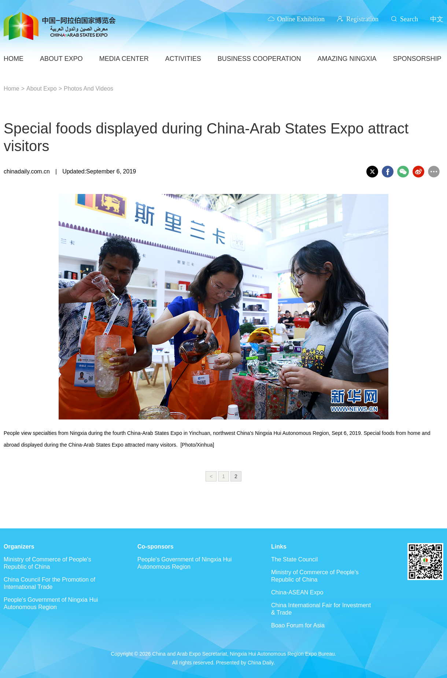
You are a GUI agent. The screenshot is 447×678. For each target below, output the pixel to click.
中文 (436, 18)
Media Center (124, 58)
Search (409, 18)
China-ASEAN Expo (297, 592)
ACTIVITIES (183, 58)
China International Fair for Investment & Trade (321, 609)
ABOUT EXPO (61, 58)
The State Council (294, 559)
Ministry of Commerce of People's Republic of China (47, 563)
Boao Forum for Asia (298, 625)
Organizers (19, 546)
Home (11, 88)
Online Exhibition (301, 18)
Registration (362, 18)
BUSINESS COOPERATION (259, 58)
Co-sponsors (155, 546)
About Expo (41, 88)
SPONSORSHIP (417, 58)
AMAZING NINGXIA (346, 58)
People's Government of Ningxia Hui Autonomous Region (51, 603)
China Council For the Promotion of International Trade (49, 583)
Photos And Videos (88, 88)
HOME (13, 58)
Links (279, 546)
